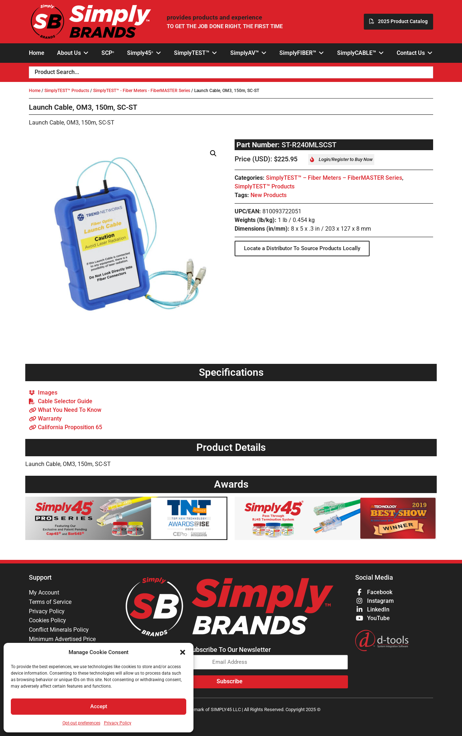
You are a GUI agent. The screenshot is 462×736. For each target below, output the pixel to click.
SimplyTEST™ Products (66, 90)
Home (34, 90)
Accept (98, 707)
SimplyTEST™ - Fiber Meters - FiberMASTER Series (141, 90)
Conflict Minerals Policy (59, 630)
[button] (182, 652)
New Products (268, 195)
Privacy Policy (117, 723)
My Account (44, 592)
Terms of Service (50, 601)
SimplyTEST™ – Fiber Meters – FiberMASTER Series (334, 177)
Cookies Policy (47, 620)
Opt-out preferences (81, 723)
